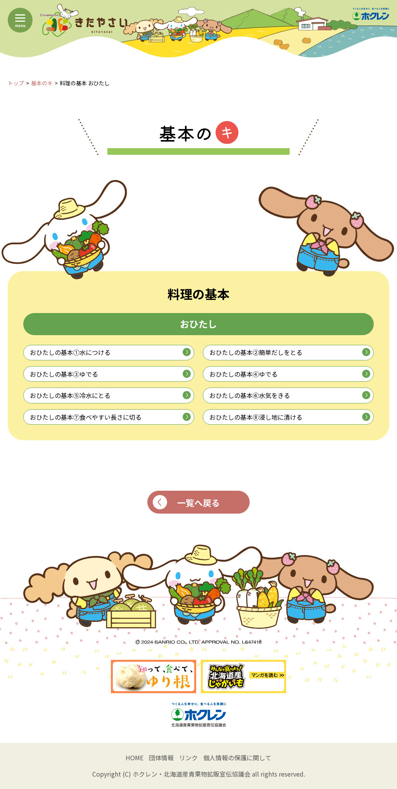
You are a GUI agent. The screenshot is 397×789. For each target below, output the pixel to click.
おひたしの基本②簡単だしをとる (289, 352)
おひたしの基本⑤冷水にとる (110, 395)
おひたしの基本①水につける (110, 352)
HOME (134, 757)
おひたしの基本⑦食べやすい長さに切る (110, 417)
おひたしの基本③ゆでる (110, 374)
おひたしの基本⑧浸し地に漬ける (289, 417)
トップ (16, 83)
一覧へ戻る (186, 502)
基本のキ (42, 83)
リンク (188, 757)
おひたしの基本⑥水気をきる (289, 395)
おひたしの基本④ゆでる (289, 374)
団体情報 (161, 757)
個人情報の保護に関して (237, 757)
